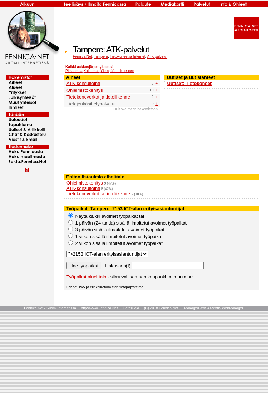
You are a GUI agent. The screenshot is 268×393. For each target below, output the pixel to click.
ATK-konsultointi (83, 83)
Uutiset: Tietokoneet (189, 83)
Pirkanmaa (74, 71)
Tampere (101, 57)
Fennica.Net (82, 57)
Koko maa (92, 71)
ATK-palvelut (157, 57)
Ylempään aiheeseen (117, 71)
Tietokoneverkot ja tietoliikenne (98, 97)
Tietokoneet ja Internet (127, 57)
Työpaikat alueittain (86, 276)
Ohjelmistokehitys (84, 90)
